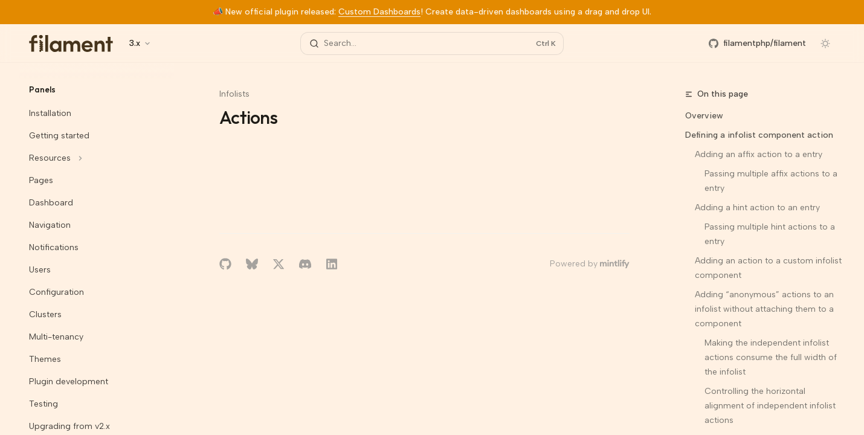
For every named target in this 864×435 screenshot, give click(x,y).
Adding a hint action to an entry (757, 207)
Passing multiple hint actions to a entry (770, 234)
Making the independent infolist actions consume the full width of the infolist (771, 357)
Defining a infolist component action (759, 135)
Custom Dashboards (379, 12)
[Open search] (432, 43)
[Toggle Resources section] (96, 158)
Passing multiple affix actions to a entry (772, 181)
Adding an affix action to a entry (758, 154)
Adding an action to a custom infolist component (769, 268)
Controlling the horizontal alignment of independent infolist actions (771, 405)
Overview (704, 116)
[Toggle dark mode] (825, 43)
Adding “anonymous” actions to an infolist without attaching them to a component (765, 309)
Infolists (234, 94)
